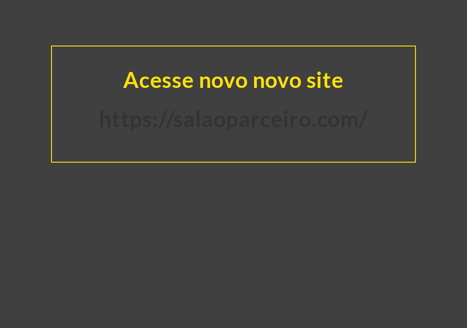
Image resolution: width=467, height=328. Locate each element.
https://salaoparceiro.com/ (233, 119)
